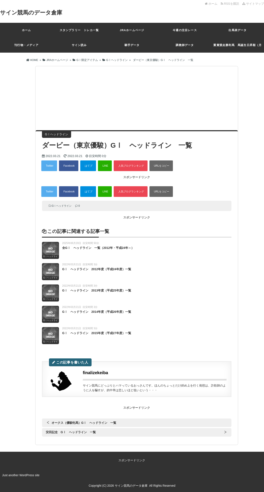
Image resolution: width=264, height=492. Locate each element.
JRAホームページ (132, 30)
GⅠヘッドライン (62, 205)
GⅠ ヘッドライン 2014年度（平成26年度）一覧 (96, 311)
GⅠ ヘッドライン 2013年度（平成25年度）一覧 (96, 290)
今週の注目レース (185, 30)
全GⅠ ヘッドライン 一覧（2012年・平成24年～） (98, 248)
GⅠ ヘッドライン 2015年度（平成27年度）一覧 (96, 333)
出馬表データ (237, 30)
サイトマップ (253, 3)
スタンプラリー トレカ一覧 (79, 30)
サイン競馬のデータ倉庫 (31, 12)
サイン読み (79, 45)
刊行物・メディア (26, 45)
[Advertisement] (136, 98)
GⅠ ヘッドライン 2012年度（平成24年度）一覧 (96, 269)
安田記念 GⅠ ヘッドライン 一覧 (71, 432)
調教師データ (185, 45)
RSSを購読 (231, 3)
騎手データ (132, 45)
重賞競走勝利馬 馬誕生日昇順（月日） (237, 48)
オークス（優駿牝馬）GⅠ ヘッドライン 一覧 (84, 422)
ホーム (211, 3)
